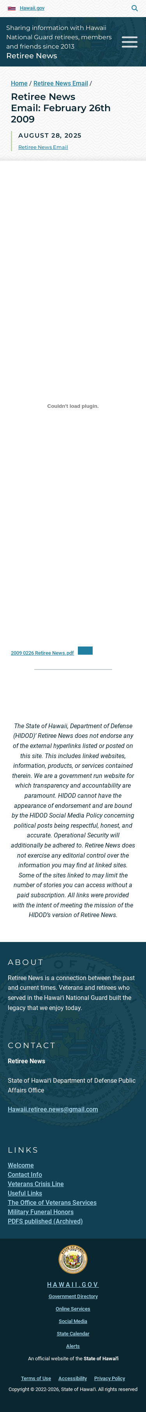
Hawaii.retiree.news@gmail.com (53, 1109)
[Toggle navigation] (130, 42)
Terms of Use (36, 1378)
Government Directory (73, 1296)
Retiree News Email (60, 83)
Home (19, 83)
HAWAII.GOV (73, 1284)
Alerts (73, 1346)
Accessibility (72, 1378)
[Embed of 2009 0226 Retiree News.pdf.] (73, 406)
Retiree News (31, 55)
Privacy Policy (109, 1378)
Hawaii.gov (32, 8)
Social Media (73, 1321)
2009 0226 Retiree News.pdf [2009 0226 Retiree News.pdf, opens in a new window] (42, 653)
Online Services (73, 1309)
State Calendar (73, 1334)
